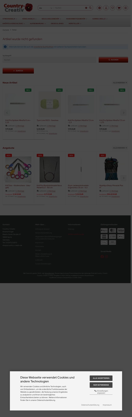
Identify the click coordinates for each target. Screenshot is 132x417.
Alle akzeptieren (101, 378)
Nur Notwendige (101, 385)
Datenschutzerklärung (90, 405)
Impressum (107, 405)
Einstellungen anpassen (101, 392)
